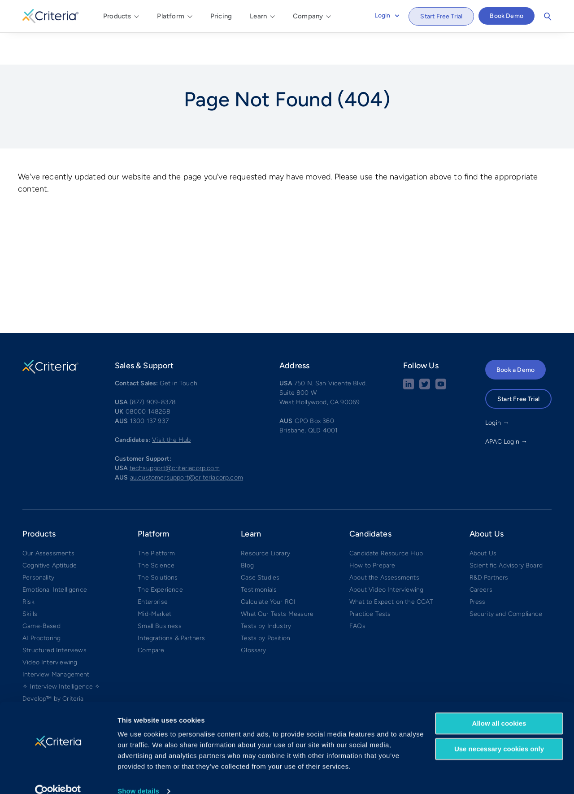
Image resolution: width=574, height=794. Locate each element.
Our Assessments (48, 520)
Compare (151, 617)
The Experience (160, 556)
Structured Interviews (54, 617)
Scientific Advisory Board (506, 532)
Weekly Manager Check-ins (62, 677)
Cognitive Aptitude (49, 532)
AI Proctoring (41, 605)
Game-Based (41, 593)
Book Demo (506, 16)
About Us (483, 520)
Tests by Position (265, 605)
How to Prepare (372, 532)
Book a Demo (515, 336)
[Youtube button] (440, 354)
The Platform (156, 520)
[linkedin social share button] (408, 354)
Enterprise (153, 568)
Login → (497, 389)
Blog (247, 532)
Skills (29, 581)
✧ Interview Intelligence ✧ (61, 653)
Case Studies (260, 544)
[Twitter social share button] (424, 354)
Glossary (253, 617)
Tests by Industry (266, 593)
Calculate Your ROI (268, 568)
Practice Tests (370, 581)
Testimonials (259, 556)
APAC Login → (506, 408)
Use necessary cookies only (499, 733)
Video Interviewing (49, 629)
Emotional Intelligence (54, 556)
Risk (28, 568)
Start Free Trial (441, 16)
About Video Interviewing (386, 556)
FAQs (357, 593)
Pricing (221, 16)
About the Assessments (384, 544)
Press (478, 568)
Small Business (160, 593)
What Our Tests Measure (277, 581)
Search (548, 17)
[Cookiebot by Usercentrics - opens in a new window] (58, 776)
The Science (156, 532)
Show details (138, 776)
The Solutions (158, 544)
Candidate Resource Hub (386, 520)
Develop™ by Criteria (53, 665)
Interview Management (56, 641)
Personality (38, 544)
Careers (481, 556)
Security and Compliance (506, 581)
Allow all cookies (499, 708)
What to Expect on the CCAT (391, 568)
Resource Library (265, 520)
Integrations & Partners (171, 605)
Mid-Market (154, 581)
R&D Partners (489, 544)
